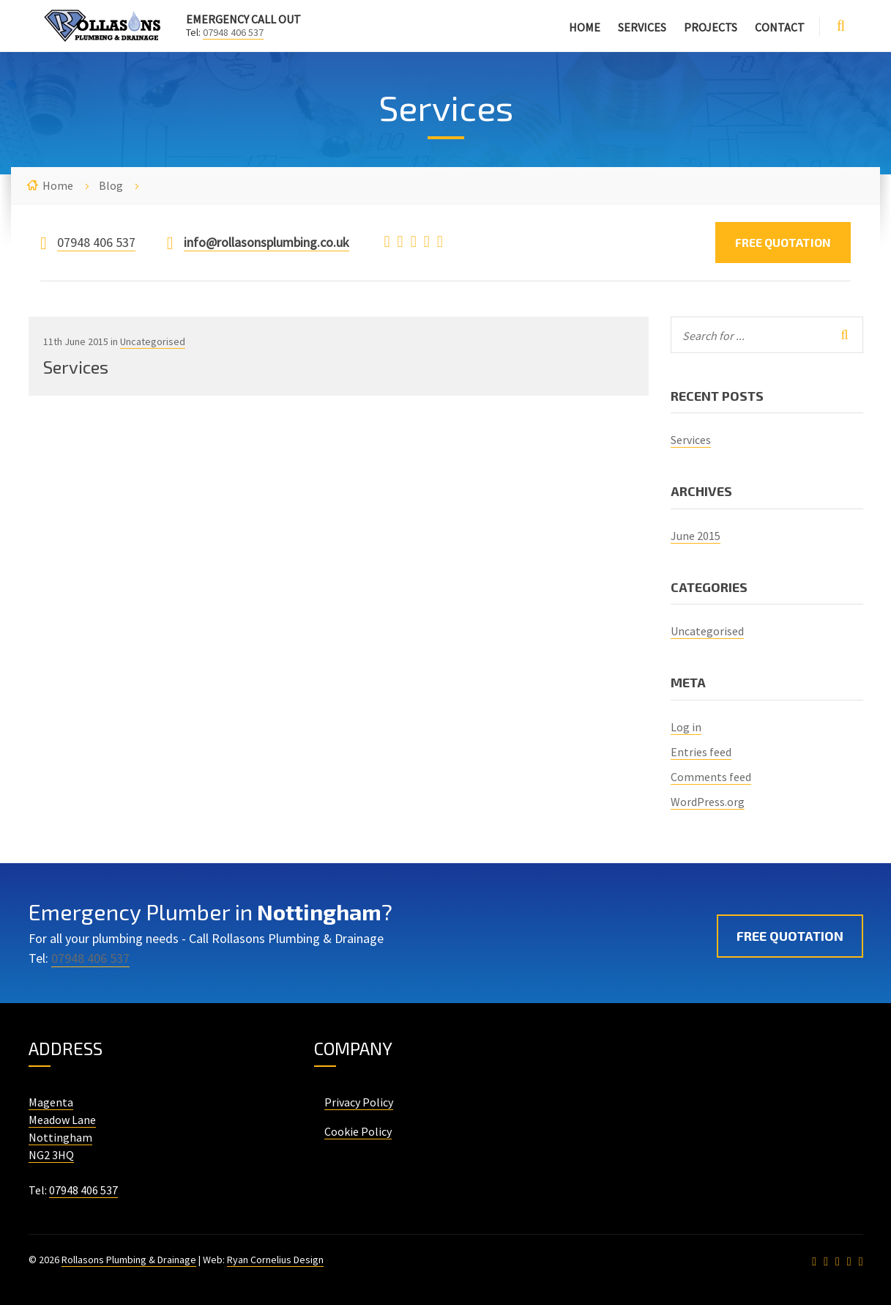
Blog (111, 185)
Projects (710, 27)
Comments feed (711, 776)
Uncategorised (152, 341)
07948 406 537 (233, 32)
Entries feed (701, 751)
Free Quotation (783, 242)
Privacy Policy (358, 1102)
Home (584, 27)
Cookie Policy (358, 1131)
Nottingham (60, 1137)
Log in (686, 727)
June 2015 (695, 535)
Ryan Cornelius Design (275, 1259)
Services (642, 27)
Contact (780, 27)
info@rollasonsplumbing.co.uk (266, 242)
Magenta (51, 1102)
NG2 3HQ (51, 1154)
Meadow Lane (62, 1119)
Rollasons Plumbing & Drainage (128, 1259)
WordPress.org (708, 801)
